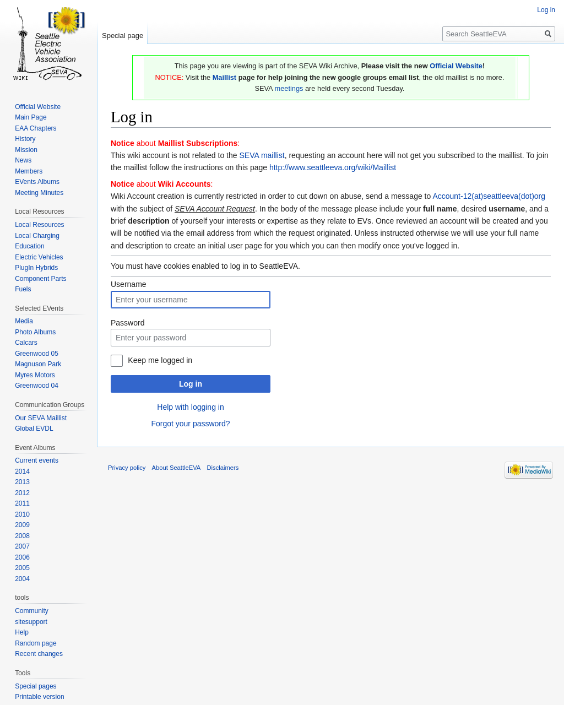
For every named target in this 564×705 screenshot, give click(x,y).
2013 (22, 482)
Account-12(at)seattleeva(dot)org (488, 196)
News (23, 160)
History (25, 139)
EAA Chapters (35, 128)
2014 (22, 471)
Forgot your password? (190, 423)
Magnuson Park (38, 364)
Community (31, 611)
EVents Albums (37, 182)
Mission (26, 150)
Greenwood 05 (36, 353)
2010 (22, 514)
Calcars (26, 342)
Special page (122, 35)
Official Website (456, 66)
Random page (35, 643)
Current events (36, 460)
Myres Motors (35, 375)
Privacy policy (126, 467)
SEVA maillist (261, 155)
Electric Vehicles (39, 257)
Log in (190, 383)
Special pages (35, 686)
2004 (22, 579)
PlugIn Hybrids (36, 268)
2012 (22, 493)
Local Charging (37, 236)
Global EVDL (34, 428)
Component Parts (40, 279)
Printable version (39, 697)
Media (24, 321)
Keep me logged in (160, 360)
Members (28, 171)
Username (129, 284)
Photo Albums (35, 332)
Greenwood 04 (36, 385)
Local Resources (39, 225)
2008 (22, 536)
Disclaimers (223, 467)
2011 (22, 503)
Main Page (30, 117)
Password (127, 322)
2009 (22, 525)
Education (29, 246)
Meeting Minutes (39, 193)
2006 (22, 557)
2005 (22, 568)
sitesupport (31, 622)
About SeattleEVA (176, 467)
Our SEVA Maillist (41, 418)
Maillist (224, 77)
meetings (288, 88)
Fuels (23, 289)
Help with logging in (190, 407)
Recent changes (39, 654)
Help (22, 632)
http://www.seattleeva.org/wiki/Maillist (332, 167)
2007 (22, 546)
